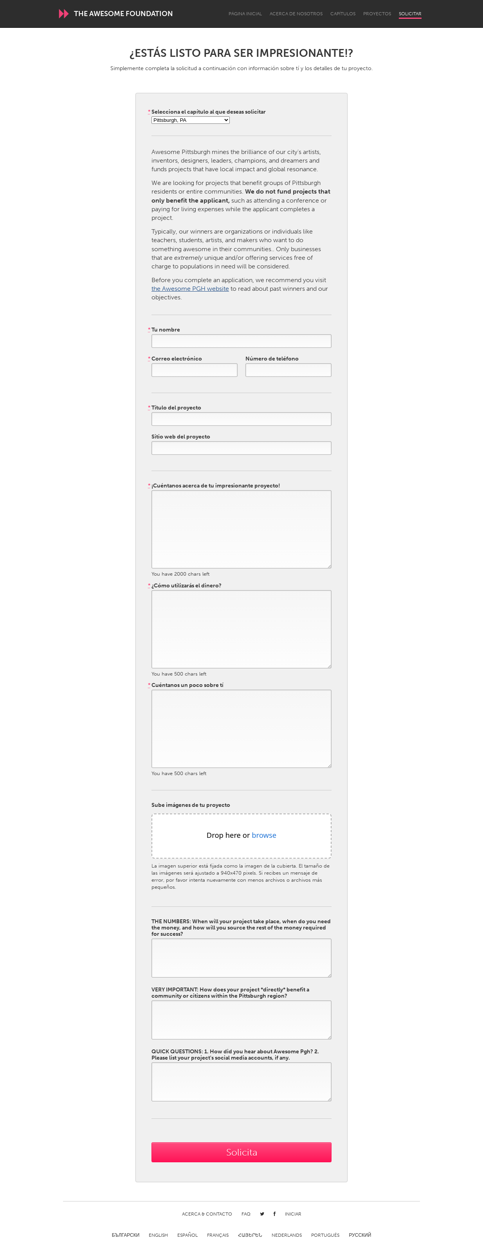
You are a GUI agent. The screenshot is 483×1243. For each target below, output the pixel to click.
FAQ (246, 1214)
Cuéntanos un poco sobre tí (185, 685)
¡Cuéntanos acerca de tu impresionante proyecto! (214, 486)
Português (325, 1235)
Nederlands (287, 1235)
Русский (360, 1235)
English (158, 1235)
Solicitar (410, 13)
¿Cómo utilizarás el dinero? (185, 586)
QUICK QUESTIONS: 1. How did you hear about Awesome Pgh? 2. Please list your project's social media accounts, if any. (235, 1055)
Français (218, 1235)
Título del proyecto (174, 408)
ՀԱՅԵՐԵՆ (250, 1235)
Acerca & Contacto (207, 1214)
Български (126, 1235)
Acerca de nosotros (296, 13)
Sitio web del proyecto (180, 437)
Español (187, 1235)
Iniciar (293, 1214)
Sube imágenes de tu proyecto (190, 805)
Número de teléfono (272, 359)
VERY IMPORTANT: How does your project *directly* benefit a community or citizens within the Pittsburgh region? (230, 993)
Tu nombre (164, 330)
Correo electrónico (175, 359)
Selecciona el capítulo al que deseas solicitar (207, 112)
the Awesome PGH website (190, 288)
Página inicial (245, 13)
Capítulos (342, 13)
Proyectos (377, 13)
